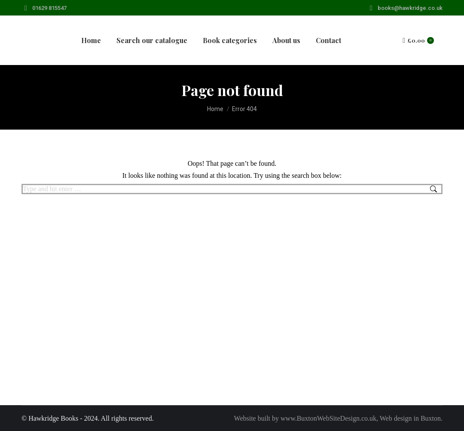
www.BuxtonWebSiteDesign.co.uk (328, 418)
